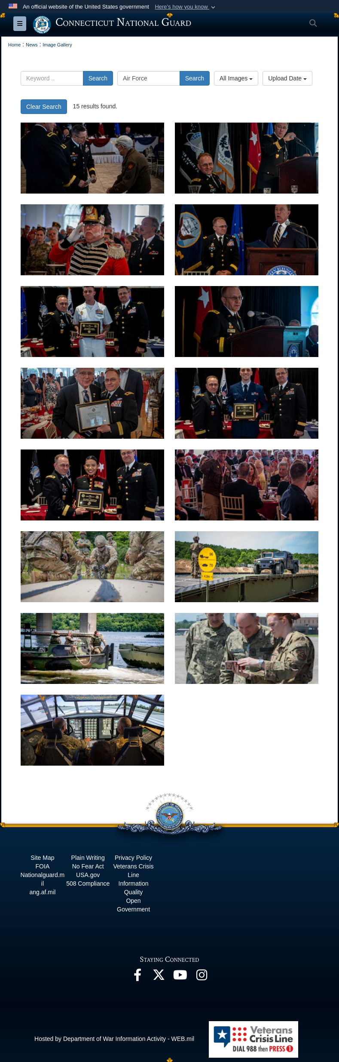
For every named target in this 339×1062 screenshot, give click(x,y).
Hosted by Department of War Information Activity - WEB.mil (114, 1038)
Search (98, 78)
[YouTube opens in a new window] (180, 977)
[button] (186, 7)
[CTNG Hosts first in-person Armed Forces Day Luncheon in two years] (92, 158)
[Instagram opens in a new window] (202, 977)
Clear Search (43, 106)
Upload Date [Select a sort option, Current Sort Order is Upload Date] (287, 78)
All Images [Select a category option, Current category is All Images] (236, 78)
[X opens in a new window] (159, 977)
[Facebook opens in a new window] (137, 977)
